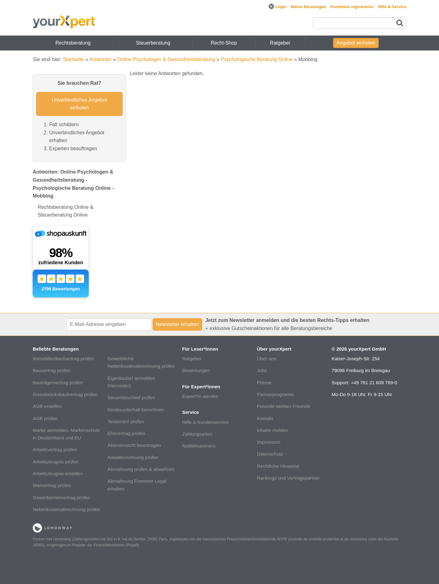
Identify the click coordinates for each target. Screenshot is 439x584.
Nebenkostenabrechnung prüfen (66, 509)
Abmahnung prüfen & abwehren (140, 469)
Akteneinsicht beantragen (134, 445)
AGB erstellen (47, 406)
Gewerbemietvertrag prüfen (61, 497)
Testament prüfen (125, 421)
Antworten (100, 59)
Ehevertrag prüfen (126, 433)
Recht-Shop (224, 42)
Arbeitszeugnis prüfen (55, 461)
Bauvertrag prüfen (52, 370)
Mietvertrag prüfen (52, 485)
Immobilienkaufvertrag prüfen (63, 358)
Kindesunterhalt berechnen (135, 409)
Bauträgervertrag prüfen (58, 382)
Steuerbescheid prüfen (131, 397)
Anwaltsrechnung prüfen (132, 457)
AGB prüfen (45, 418)
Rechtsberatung (73, 42)
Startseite (73, 59)
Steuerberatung (153, 42)
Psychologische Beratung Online (257, 59)
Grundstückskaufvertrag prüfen (65, 394)
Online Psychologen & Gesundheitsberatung (166, 59)
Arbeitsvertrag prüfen (55, 449)
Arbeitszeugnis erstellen (58, 473)
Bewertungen (196, 370)
